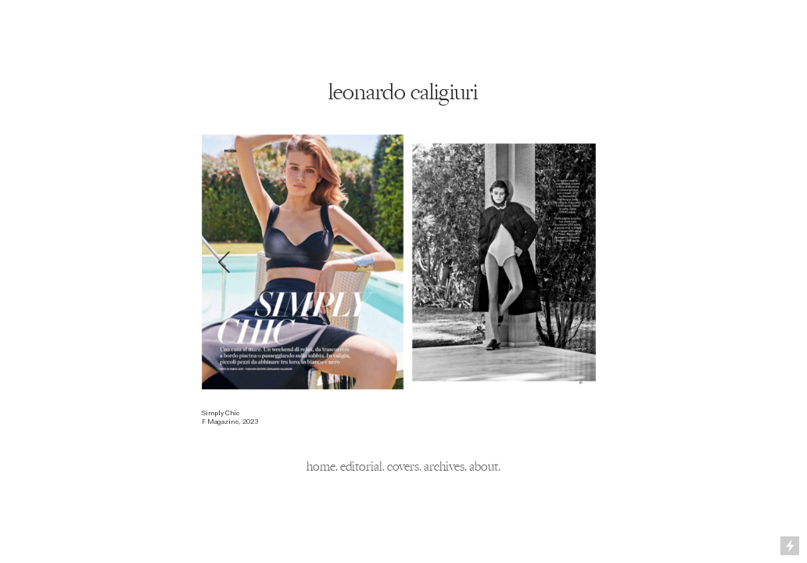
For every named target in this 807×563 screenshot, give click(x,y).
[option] (403, 261)
